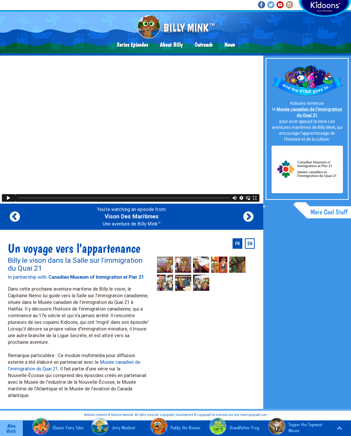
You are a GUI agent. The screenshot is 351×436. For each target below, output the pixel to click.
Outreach (204, 44)
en (249, 243)
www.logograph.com (253, 415)
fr (237, 243)
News (229, 44)
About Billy (171, 44)
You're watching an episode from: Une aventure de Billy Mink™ (131, 216)
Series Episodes (132, 44)
